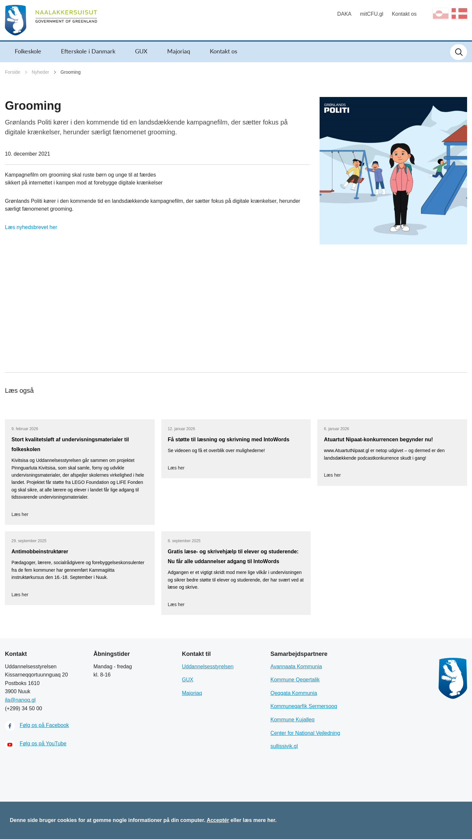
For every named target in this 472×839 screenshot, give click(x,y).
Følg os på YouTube (43, 743)
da (459, 13)
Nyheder (40, 72)
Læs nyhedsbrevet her (31, 227)
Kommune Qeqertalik (295, 679)
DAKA (344, 14)
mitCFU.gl (371, 14)
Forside (12, 72)
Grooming (71, 72)
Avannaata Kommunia (296, 666)
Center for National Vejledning (305, 733)
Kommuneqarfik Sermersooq (303, 706)
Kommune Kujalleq (292, 719)
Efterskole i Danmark (88, 51)
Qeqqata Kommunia (293, 693)
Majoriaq (178, 51)
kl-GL (440, 13)
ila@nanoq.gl (20, 700)
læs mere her (259, 820)
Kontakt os (404, 14)
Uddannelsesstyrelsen (207, 666)
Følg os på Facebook (44, 725)
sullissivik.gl (284, 746)
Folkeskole (28, 51)
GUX (141, 51)
